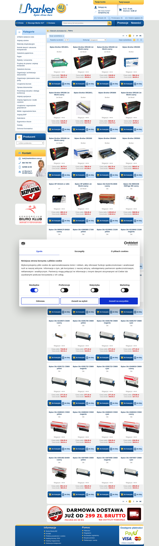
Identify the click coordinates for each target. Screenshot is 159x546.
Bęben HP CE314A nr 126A (59, 184)
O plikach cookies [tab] (119, 251)
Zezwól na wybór (79, 301)
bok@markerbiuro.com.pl (32, 158)
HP (59, 188)
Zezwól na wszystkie (119, 301)
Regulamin (87, 533)
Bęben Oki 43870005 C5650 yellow (83, 459)
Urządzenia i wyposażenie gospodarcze (26, 107)
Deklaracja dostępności (53, 543)
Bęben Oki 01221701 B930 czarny (107, 185)
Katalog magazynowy (53, 541)
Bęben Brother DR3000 (107, 93)
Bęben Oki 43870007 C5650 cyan (131, 459)
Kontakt (48, 533)
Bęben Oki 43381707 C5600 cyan (131, 322)
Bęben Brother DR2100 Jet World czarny (83, 48)
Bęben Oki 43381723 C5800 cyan (107, 367)
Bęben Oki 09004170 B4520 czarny (59, 231)
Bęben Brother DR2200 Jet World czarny (107, 48)
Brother (59, 52)
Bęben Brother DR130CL (59, 47)
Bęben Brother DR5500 (131, 138)
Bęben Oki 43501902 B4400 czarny (59, 459)
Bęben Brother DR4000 (107, 138)
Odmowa (40, 301)
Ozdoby (20, 125)
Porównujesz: (117, 18)
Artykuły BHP (22, 115)
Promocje (122, 23)
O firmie (20, 23)
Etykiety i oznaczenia (24, 60)
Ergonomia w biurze (24, 122)
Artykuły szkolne (23, 40)
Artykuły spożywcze (24, 96)
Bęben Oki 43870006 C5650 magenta (107, 459)
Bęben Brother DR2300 (131, 47)
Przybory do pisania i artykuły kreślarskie (27, 65)
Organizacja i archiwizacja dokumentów (26, 74)
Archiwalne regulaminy (91, 535)
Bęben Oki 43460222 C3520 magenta (83, 413)
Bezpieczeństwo (89, 538)
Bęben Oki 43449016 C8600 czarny (131, 367)
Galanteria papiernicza (25, 53)
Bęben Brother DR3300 (83, 138)
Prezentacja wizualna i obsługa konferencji (28, 92)
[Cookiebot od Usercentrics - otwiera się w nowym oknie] (126, 244)
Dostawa (51, 23)
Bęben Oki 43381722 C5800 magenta (83, 367)
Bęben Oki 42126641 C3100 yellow (107, 231)
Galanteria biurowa (24, 69)
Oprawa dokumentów (24, 87)
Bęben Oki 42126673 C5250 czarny (59, 322)
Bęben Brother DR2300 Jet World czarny (59, 94)
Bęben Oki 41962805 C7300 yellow (83, 231)
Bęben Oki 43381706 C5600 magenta (107, 322)
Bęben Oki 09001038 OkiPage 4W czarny (131, 185)
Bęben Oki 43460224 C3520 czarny (131, 413)
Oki (107, 188)
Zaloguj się (102, 7)
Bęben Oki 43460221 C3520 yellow (59, 413)
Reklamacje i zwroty (90, 540)
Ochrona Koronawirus (25, 129)
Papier (19, 57)
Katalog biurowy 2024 (53, 538)
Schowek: (101, 18)
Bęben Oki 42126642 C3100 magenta (131, 231)
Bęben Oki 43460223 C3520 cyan (107, 413)
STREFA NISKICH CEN (25, 37)
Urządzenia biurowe (24, 84)
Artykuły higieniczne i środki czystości (27, 101)
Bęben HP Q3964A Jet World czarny (83, 185)
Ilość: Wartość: (129, 10)
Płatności (87, 530)
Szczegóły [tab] (79, 251)
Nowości (136, 23)
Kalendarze (21, 118)
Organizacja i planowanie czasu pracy (28, 79)
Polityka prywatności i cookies (55, 536)
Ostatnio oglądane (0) (135, 18)
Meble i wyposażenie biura (26, 111)
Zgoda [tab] (39, 251)
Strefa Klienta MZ (51, 531)
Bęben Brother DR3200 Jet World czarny (59, 139)
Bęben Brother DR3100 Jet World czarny (131, 94)
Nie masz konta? (104, 11)
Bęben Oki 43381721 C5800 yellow (59, 367)
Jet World (83, 52)
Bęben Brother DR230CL (83, 93)
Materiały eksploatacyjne (26, 44)
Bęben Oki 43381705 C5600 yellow (83, 322)
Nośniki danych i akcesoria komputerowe (26, 49)
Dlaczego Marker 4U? (36, 23)
